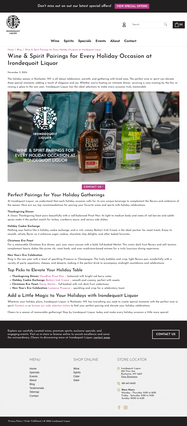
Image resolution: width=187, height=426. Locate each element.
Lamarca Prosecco (59, 288)
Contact (130, 41)
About (115, 41)
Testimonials (37, 388)
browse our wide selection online (51, 305)
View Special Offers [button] (132, 6)
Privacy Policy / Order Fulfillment (24, 421)
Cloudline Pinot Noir (52, 276)
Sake (76, 380)
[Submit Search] (165, 25)
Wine (55, 41)
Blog (32, 384)
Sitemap (34, 391)
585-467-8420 (129, 383)
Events (101, 41)
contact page (102, 337)
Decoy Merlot (47, 284)
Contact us (21, 305)
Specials (84, 41)
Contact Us (92, 187)
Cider (76, 376)
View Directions (129, 377)
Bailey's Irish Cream (57, 280)
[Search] (147, 24)
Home (33, 368)
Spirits (69, 41)
